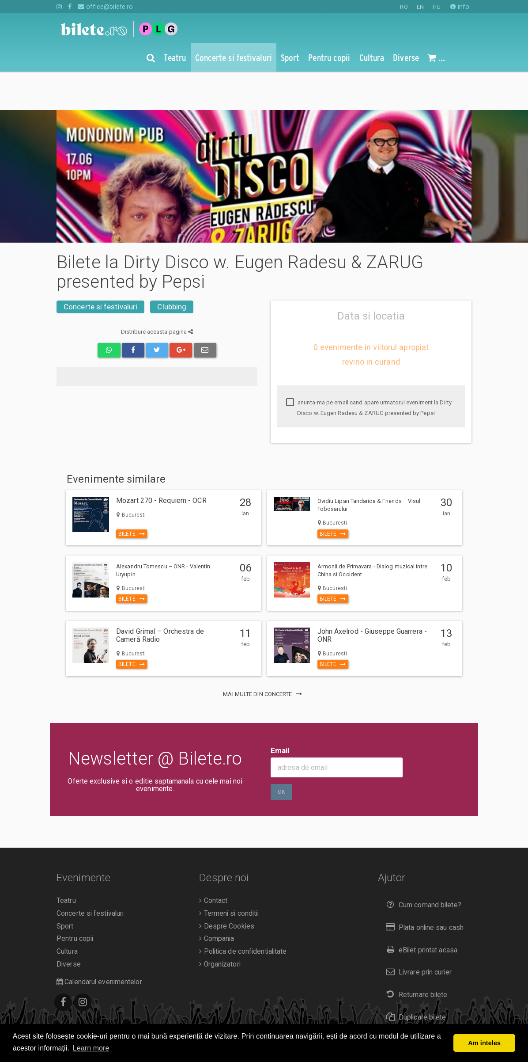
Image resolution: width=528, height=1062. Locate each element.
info (459, 6)
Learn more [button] (91, 1048)
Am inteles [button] (484, 1043)
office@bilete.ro (105, 6)
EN (420, 7)
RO (403, 7)
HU (437, 7)
